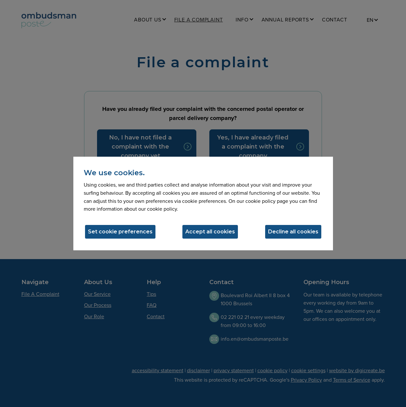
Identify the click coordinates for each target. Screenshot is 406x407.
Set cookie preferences (120, 232)
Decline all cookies (293, 232)
